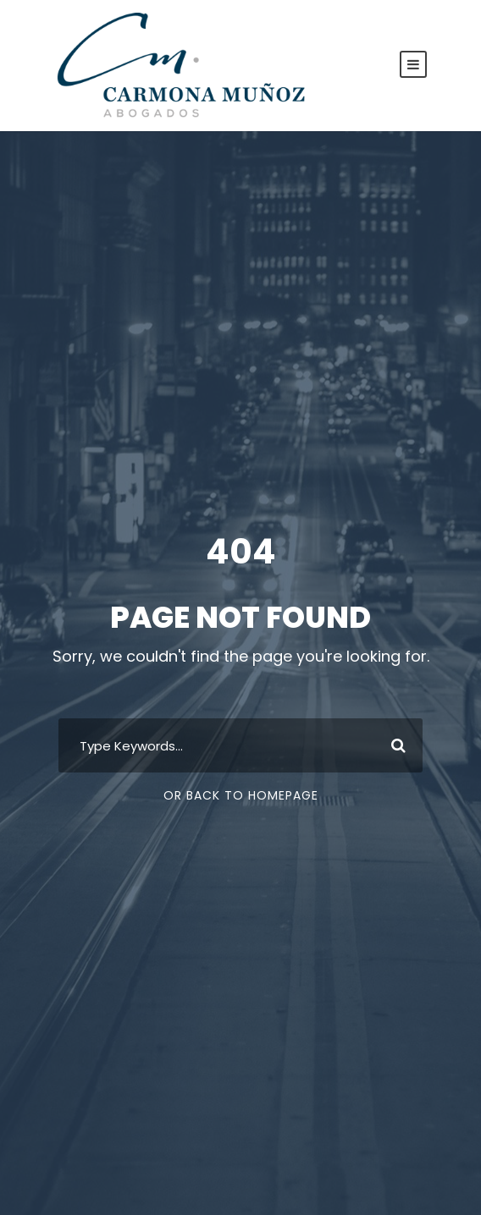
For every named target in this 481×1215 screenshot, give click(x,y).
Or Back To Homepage (240, 795)
